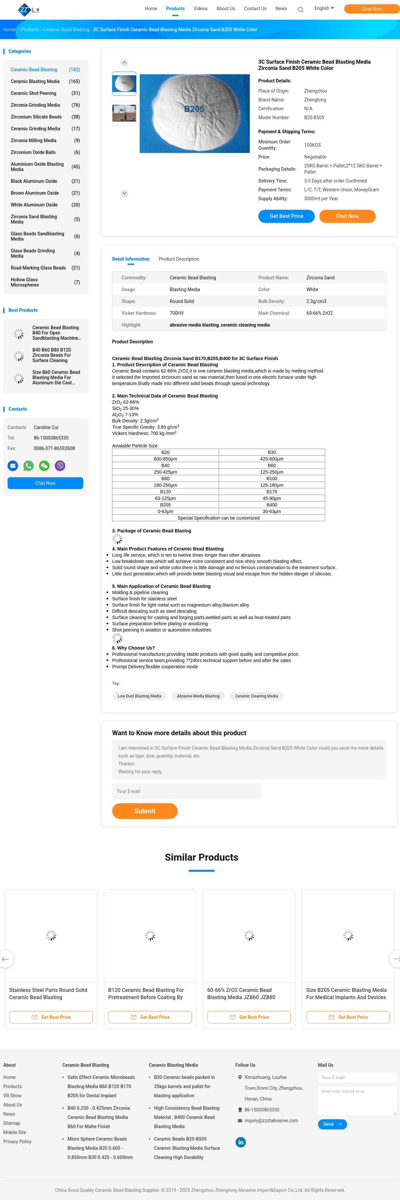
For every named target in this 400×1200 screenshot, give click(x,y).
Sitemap (11, 1123)
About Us (12, 1104)
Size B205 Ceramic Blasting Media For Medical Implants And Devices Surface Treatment (346, 997)
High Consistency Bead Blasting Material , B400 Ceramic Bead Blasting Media (187, 1117)
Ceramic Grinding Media (45, 128)
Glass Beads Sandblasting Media (45, 236)
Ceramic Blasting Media (45, 81)
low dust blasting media (139, 696)
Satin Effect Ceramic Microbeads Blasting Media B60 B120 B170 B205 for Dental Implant (101, 1086)
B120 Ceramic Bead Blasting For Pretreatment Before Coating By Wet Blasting (146, 997)
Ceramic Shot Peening (45, 93)
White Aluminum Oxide (45, 205)
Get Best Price (286, 216)
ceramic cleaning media (256, 696)
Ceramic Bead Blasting (45, 69)
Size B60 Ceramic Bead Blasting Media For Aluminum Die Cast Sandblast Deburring (56, 377)
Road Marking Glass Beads (45, 268)
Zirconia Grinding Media (45, 105)
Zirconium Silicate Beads (45, 117)
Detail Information (131, 259)
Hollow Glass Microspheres (45, 282)
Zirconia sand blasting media (45, 219)
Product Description (179, 259)
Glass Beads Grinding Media (45, 253)
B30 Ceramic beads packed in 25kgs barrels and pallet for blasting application (184, 1086)
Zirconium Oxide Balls (45, 152)
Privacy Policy (17, 1141)
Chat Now (372, 8)
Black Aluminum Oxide (45, 181)
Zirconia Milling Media (45, 140)
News (9, 1114)
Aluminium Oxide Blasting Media (45, 166)
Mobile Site (14, 1132)
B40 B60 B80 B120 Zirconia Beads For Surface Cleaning (51, 355)
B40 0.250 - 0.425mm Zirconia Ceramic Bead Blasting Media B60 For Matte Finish (99, 1117)
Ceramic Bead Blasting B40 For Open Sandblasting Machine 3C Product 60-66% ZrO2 (57, 333)
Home (9, 1077)
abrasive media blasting (198, 696)
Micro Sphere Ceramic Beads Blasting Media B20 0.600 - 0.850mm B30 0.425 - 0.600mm (100, 1148)
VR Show (12, 1095)
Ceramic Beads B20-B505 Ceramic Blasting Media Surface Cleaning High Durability (187, 1148)
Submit (144, 811)
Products (12, 1086)
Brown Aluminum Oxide (45, 193)
